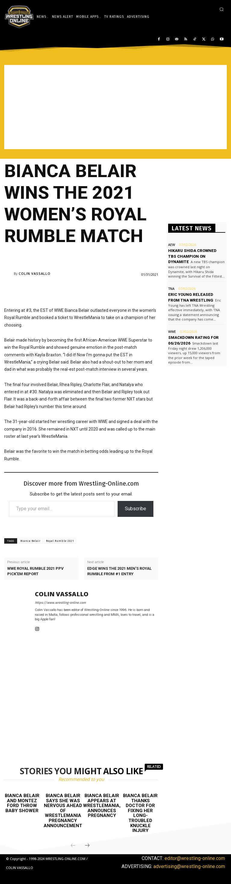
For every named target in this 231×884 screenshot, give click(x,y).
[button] (221, 9)
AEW (171, 244)
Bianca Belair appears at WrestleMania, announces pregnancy (102, 805)
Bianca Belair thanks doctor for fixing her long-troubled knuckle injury (140, 813)
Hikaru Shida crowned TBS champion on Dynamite (192, 256)
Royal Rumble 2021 (60, 540)
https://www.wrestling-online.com (60, 603)
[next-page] (87, 845)
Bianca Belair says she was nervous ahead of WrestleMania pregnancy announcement (63, 810)
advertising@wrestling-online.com (189, 866)
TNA (171, 288)
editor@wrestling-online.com (195, 858)
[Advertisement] (115, 107)
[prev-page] (73, 845)
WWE (172, 331)
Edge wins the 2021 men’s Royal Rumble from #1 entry (119, 571)
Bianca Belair (30, 540)
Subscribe (135, 508)
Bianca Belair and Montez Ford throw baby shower (22, 803)
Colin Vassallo (35, 273)
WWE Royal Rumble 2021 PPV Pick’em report (35, 571)
